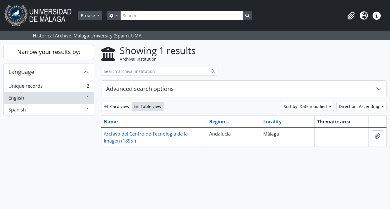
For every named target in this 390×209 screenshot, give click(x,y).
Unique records (48, 87)
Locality (272, 121)
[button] (351, 15)
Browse (88, 15)
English (48, 99)
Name (111, 121)
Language (21, 72)
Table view (147, 106)
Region (217, 121)
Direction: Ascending (359, 106)
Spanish (48, 111)
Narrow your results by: (48, 52)
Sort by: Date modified (306, 106)
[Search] (181, 15)
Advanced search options (140, 89)
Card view (116, 106)
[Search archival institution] (154, 71)
